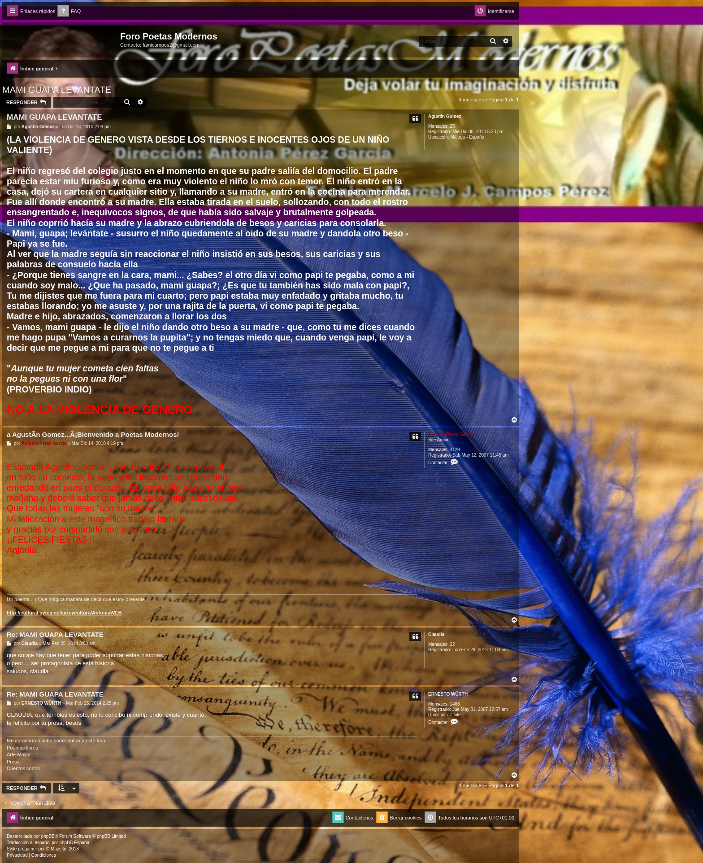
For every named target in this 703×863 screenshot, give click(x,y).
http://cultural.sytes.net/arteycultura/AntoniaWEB (64, 612)
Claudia (436, 634)
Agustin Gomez (444, 116)
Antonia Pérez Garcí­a (450, 434)
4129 (455, 449)
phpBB (48, 836)
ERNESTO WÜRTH (448, 694)
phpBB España (74, 842)
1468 (455, 704)
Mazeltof (59, 848)
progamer (27, 848)
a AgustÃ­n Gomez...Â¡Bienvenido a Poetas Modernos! (93, 434)
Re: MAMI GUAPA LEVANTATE (55, 634)
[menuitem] (69, 11)
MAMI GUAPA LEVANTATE (56, 90)
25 (452, 126)
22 (452, 644)
